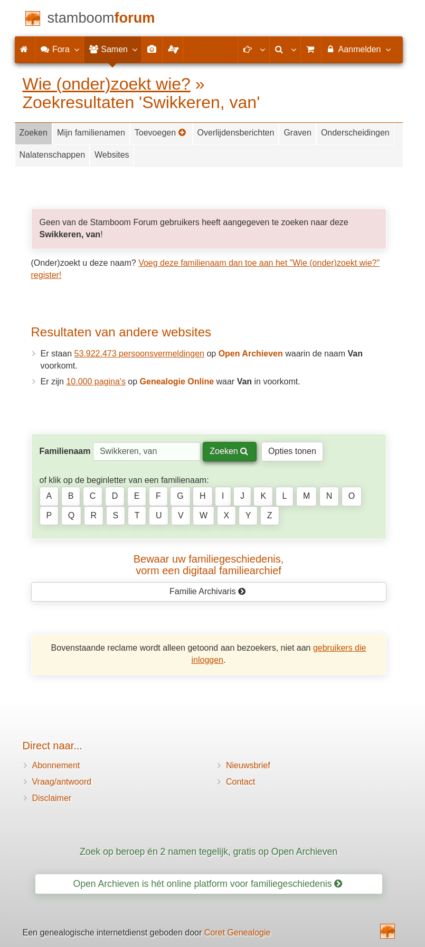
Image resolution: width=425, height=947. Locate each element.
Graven (297, 132)
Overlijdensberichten (236, 132)
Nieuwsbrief (248, 765)
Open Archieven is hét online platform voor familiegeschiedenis (208, 883)
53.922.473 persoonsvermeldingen (139, 353)
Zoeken (34, 132)
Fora (59, 49)
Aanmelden (358, 49)
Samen (112, 49)
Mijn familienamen (91, 132)
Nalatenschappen (53, 154)
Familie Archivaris (207, 591)
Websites (112, 154)
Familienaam (65, 451)
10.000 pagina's (95, 381)
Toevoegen (160, 132)
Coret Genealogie (237, 932)
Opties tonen (292, 451)
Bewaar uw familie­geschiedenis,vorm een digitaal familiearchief (209, 564)
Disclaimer (52, 798)
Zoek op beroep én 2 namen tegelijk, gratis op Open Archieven (208, 851)
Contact (240, 781)
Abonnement (56, 765)
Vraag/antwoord (61, 781)
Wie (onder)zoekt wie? (107, 83)
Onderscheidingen (355, 132)
